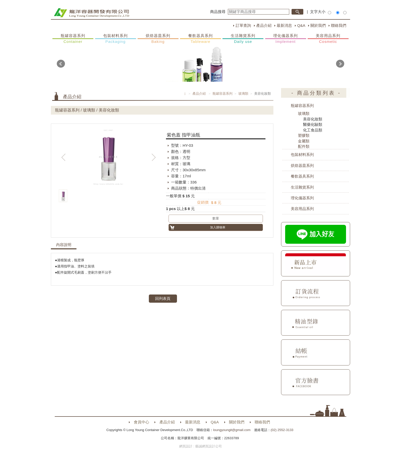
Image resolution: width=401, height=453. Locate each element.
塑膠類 (303, 135)
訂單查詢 (243, 25)
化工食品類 (312, 130)
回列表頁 (163, 298)
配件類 (303, 146)
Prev (61, 64)
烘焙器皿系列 (158, 38)
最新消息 (284, 25)
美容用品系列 (328, 38)
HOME (91, 12)
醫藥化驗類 (312, 124)
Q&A (301, 25)
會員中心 (141, 422)
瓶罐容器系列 (72, 38)
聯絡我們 (338, 25)
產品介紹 (264, 25)
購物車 (355, 99)
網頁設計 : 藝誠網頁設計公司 (200, 446)
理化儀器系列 (285, 38)
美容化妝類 (312, 119)
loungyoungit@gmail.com (231, 430)
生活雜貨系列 (242, 38)
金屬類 (303, 141)
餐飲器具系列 (200, 38)
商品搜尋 (218, 11)
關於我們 (318, 25)
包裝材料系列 (115, 38)
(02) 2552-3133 (282, 430)
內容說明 (63, 245)
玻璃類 (243, 93)
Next (340, 64)
